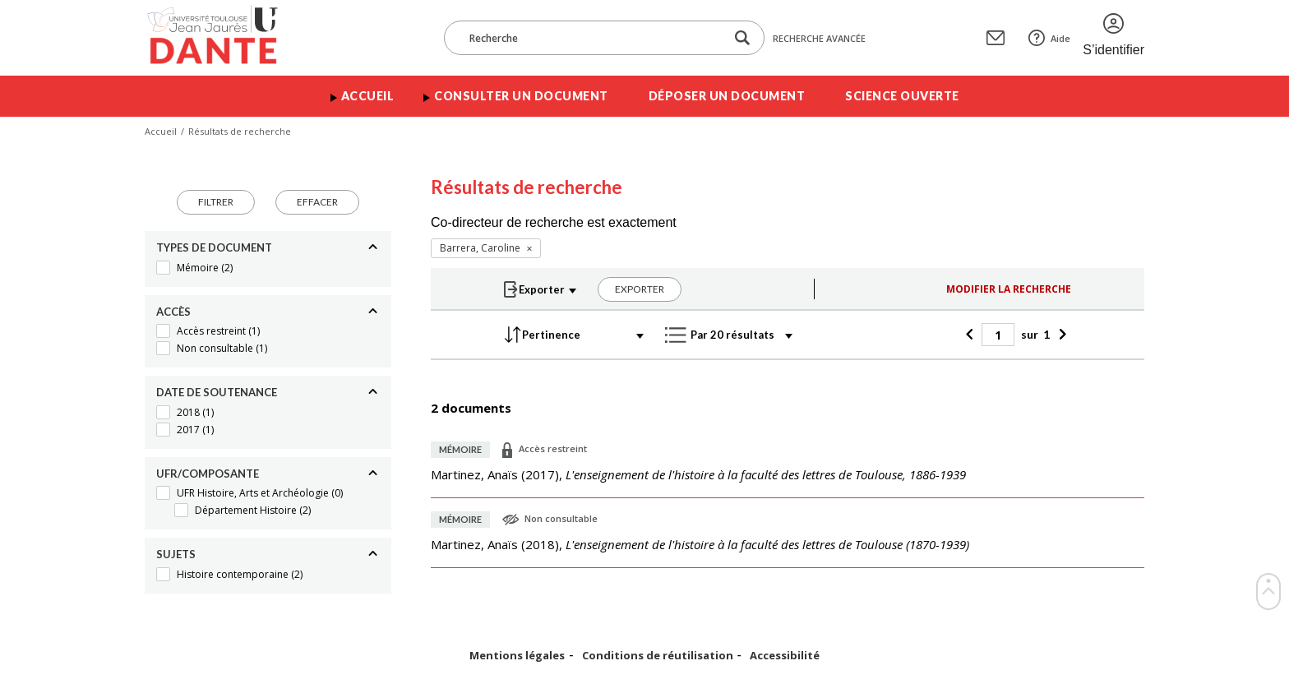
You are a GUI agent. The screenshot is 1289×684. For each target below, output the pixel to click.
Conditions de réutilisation (657, 655)
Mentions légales (517, 655)
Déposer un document (727, 96)
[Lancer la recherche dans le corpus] (742, 38)
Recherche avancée (819, 38)
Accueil (368, 96)
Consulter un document (521, 96)
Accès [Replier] (173, 311)
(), (698, 474)
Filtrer (215, 202)
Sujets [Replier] (176, 554)
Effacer (317, 202)
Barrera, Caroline (480, 248)
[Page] (998, 334)
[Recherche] (593, 37)
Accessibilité (785, 655)
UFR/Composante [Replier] (207, 473)
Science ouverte (902, 96)
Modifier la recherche (1008, 289)
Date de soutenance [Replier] (216, 392)
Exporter (639, 289)
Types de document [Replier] (214, 247)
